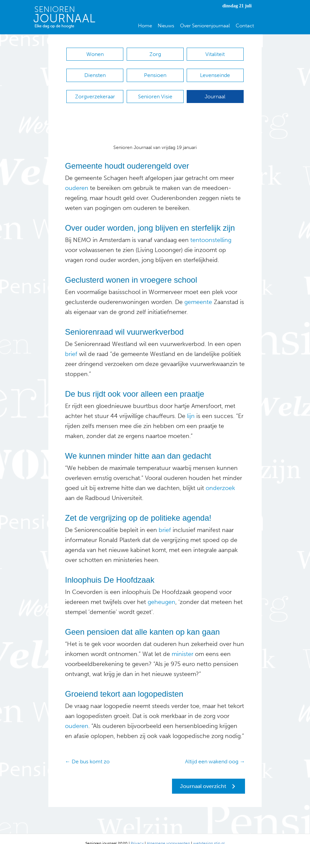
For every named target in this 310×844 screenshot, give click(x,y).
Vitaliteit (215, 54)
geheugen (160, 592)
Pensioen (155, 72)
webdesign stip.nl (209, 834)
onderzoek (219, 478)
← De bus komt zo (87, 752)
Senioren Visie (155, 90)
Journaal (215, 90)
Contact (245, 26)
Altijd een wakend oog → (215, 752)
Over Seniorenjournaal (205, 26)
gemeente (198, 292)
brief (71, 344)
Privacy (137, 834)
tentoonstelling (210, 230)
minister (182, 644)
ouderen (76, 178)
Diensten (95, 72)
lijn (190, 406)
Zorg (155, 54)
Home (145, 26)
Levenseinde (215, 72)
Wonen (95, 54)
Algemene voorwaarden (168, 834)
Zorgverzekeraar (95, 90)
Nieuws (166, 26)
